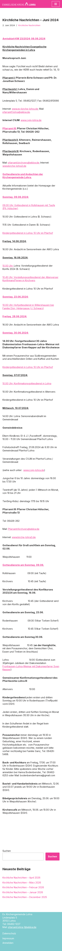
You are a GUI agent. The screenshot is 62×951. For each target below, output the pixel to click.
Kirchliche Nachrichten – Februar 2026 (23, 887)
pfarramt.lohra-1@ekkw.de (22, 927)
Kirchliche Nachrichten (29, 25)
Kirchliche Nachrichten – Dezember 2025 (24, 897)
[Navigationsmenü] (56, 4)
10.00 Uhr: (8, 265)
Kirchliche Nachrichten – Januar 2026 (22, 892)
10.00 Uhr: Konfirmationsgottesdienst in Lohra (26, 383)
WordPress (44, 948)
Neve (15, 948)
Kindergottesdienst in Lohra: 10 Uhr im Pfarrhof (27, 233)
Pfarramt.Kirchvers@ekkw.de (23, 529)
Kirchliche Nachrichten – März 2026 (21, 882)
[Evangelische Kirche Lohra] (19, 4)
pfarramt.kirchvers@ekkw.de (23, 162)
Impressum (8, 938)
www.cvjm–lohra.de (31, 120)
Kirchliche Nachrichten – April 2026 (21, 877)
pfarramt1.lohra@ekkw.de (16, 112)
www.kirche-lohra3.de (14, 166)
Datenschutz (9, 933)
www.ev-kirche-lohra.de (25, 108)
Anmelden (7, 942)
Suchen (6, 850)
